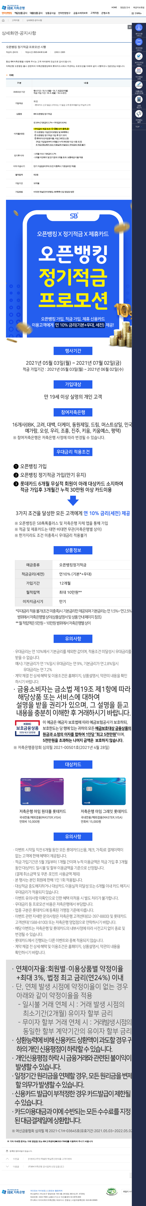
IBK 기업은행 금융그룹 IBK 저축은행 (13, 7)
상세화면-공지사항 (19, 33)
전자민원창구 (64, 14)
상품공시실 (50, 14)
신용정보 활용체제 (54, 1191)
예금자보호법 (138, 7)
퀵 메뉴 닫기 (130, 27)
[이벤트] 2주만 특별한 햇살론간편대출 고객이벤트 (50, 1159)
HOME (114, 7)
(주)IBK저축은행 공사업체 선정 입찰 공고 (46, 1166)
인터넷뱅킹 (7, 14)
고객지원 (95, 14)
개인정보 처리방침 (38, 1191)
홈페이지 (3, 20)
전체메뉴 (137, 13)
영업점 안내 (125, 7)
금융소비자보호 (80, 14)
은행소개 (105, 14)
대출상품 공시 (36, 14)
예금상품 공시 (21, 14)
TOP (137, 127)
